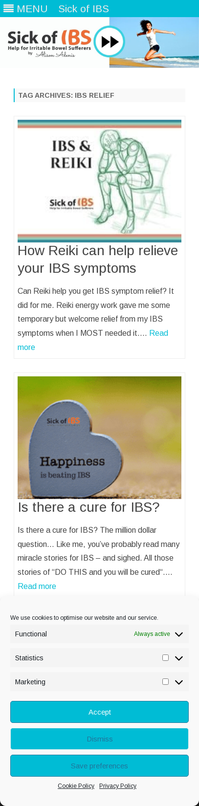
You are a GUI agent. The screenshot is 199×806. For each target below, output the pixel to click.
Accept (99, 712)
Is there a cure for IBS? (89, 507)
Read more (37, 586)
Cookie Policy (76, 786)
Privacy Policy (117, 786)
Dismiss (100, 739)
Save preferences (99, 766)
